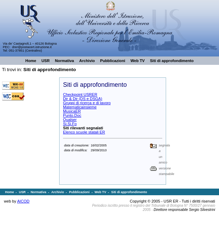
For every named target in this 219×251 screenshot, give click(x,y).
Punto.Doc (72, 115)
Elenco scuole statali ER (84, 132)
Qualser (70, 119)
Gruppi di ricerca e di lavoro (87, 103)
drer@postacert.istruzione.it (32, 47)
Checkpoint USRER (80, 94)
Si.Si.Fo (70, 124)
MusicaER (72, 111)
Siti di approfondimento (49, 69)
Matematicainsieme (79, 107)
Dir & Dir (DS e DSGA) (82, 99)
